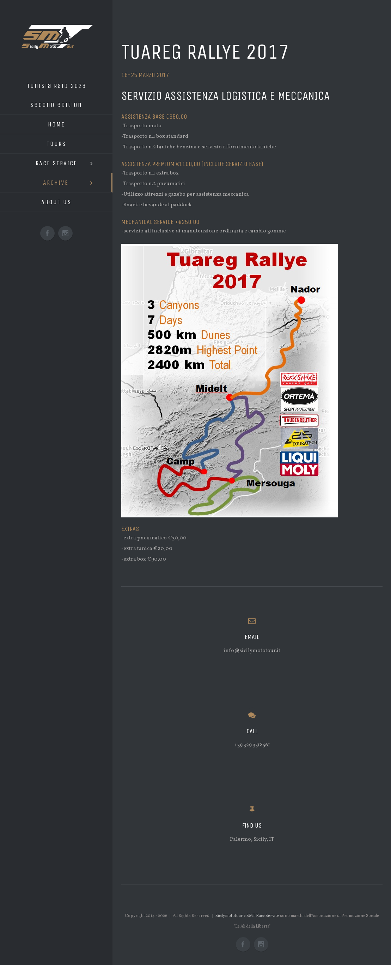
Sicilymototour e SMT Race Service (247, 916)
